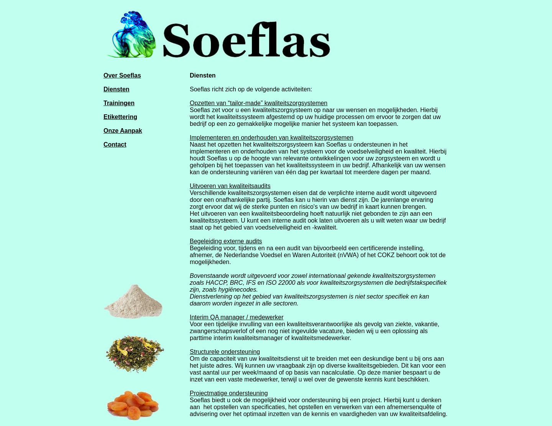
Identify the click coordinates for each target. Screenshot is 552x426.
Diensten (117, 89)
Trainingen (119, 103)
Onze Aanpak (123, 130)
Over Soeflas (122, 75)
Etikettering (120, 117)
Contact (115, 144)
